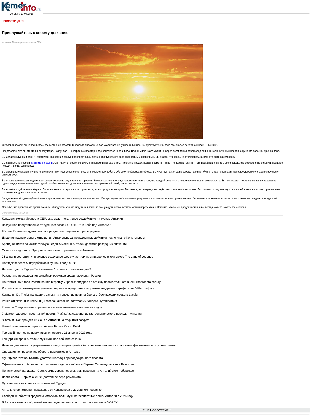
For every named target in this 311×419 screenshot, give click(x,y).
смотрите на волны (41, 162)
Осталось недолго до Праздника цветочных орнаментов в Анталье (48, 250)
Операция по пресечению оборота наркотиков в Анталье (41, 351)
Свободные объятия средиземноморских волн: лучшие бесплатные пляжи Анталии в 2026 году (67, 396)
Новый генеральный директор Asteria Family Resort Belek (41, 326)
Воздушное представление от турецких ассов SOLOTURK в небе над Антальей (56, 225)
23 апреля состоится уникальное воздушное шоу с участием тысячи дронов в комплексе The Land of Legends (77, 256)
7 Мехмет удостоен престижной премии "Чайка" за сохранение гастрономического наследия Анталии (72, 313)
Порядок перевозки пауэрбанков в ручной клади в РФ (39, 263)
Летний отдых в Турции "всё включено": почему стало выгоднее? (46, 269)
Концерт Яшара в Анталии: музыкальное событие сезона (41, 339)
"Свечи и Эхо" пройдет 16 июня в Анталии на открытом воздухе (45, 320)
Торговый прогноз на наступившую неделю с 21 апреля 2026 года (47, 332)
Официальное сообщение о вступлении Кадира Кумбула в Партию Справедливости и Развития (68, 364)
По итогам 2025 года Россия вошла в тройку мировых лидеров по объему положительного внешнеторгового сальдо (81, 282)
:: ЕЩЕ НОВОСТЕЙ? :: (155, 410)
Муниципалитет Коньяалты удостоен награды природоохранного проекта (52, 358)
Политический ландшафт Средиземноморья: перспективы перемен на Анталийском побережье (68, 370)
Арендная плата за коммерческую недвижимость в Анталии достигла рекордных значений (64, 244)
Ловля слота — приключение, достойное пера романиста (41, 377)
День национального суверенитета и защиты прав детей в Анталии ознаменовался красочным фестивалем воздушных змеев (89, 345)
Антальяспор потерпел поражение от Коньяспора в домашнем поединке (52, 389)
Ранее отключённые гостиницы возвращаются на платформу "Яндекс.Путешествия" (60, 301)
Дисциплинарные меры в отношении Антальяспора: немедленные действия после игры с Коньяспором (73, 237)
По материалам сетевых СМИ (26, 42)
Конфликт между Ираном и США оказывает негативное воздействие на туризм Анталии (62, 218)
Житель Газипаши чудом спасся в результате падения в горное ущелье (51, 231)
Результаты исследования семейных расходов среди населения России (51, 275)
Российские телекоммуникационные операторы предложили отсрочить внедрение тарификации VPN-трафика (78, 288)
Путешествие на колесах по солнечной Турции (34, 383)
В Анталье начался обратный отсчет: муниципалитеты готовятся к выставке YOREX (60, 402)
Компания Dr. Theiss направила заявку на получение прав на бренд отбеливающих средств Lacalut (70, 294)
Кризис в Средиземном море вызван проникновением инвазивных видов (52, 307)
